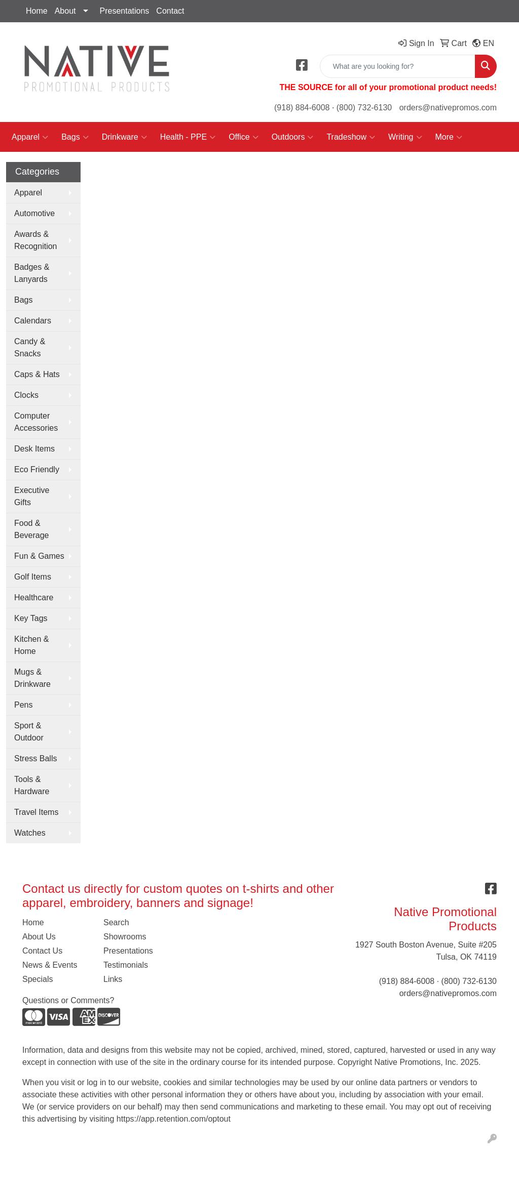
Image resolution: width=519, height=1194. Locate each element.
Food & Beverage (31, 529)
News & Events (49, 965)
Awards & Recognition (35, 240)
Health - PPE (187, 137)
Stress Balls (35, 758)
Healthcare (33, 597)
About (65, 11)
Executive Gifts (31, 496)
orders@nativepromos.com (448, 107)
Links (112, 979)
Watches (30, 833)
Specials (37, 979)
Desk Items (34, 448)
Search (116, 922)
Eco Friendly (36, 469)
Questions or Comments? (68, 1000)
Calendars (32, 320)
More (448, 137)
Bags (74, 137)
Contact (170, 11)
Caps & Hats (37, 374)
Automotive (34, 213)
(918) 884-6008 (301, 107)
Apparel (30, 137)
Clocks (26, 395)
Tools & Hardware (31, 785)
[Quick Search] (397, 66)
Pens (23, 705)
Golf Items (32, 576)
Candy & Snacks (29, 347)
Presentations (125, 11)
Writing (405, 137)
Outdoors (293, 137)
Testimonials (125, 965)
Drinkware (124, 137)
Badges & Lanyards (31, 273)
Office (243, 137)
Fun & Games (39, 556)
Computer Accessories (36, 421)
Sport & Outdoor (29, 731)
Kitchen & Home (31, 645)
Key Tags (31, 618)
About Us (39, 936)
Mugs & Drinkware (32, 678)
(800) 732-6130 (364, 107)
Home (37, 11)
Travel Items (36, 812)
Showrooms (124, 936)
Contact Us (42, 950)
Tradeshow (350, 137)
